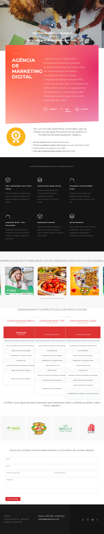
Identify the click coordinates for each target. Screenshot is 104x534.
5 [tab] (46, 298)
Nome (8, 459)
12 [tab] (57, 298)
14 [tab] (61, 298)
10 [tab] (54, 298)
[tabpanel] (52, 25)
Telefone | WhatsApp (13, 473)
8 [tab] (51, 298)
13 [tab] (59, 298)
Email (8, 466)
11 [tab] (56, 298)
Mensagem (9, 479)
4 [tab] (45, 298)
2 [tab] (41, 298)
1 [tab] (40, 298)
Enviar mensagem (12, 499)
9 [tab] (53, 298)
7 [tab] (49, 298)
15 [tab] (62, 298)
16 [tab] (64, 298)
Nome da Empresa (60, 473)
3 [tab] (43, 298)
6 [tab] (48, 298)
